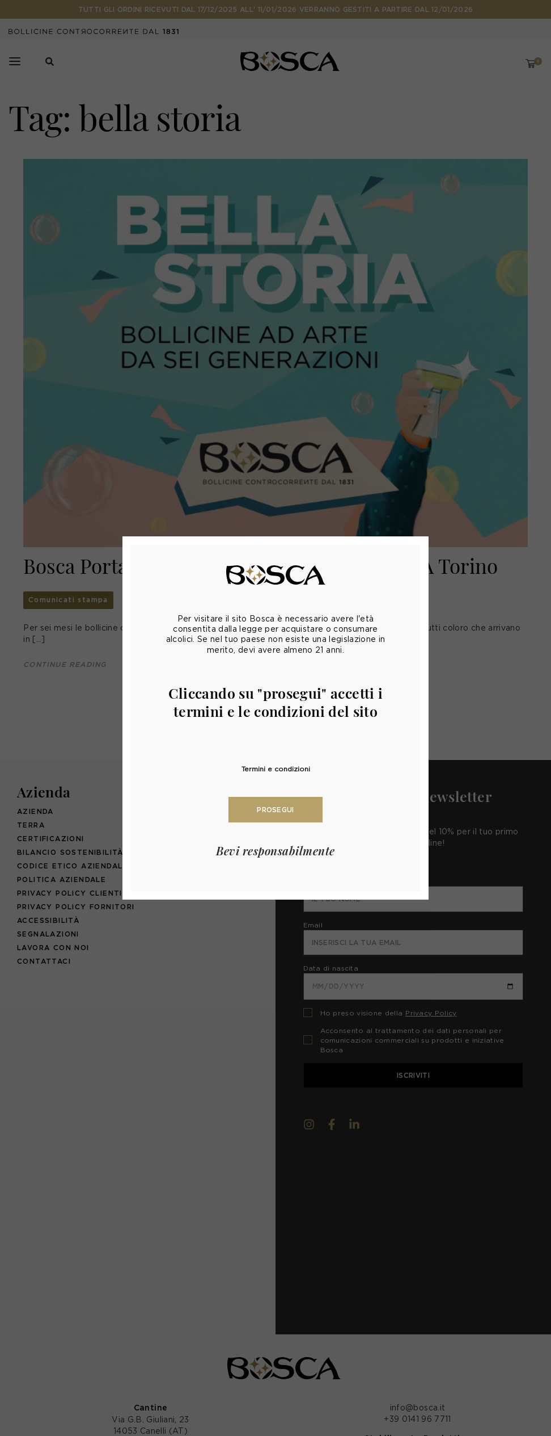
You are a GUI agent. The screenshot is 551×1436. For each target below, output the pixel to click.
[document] (275, 718)
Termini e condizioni (275, 769)
